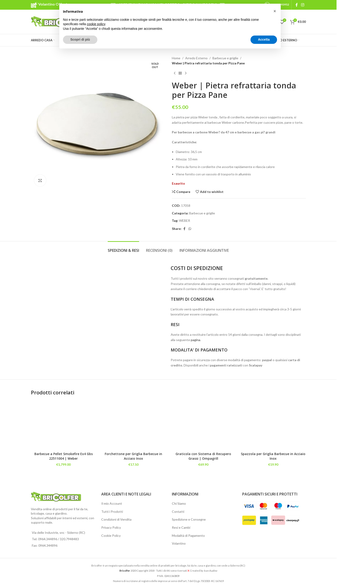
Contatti (178, 511)
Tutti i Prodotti (112, 511)
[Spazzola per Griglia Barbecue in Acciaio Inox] (273, 425)
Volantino (179, 543)
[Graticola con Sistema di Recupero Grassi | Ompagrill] (203, 425)
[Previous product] (174, 73)
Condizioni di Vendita (116, 519)
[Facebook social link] (296, 4)
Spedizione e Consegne (189, 519)
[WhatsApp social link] (190, 229)
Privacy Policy (111, 527)
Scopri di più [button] (80, 39)
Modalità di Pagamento (188, 535)
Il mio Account (111, 503)
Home (176, 58)
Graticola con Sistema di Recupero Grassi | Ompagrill (203, 456)
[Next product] (185, 73)
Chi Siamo (179, 503)
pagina (195, 340)
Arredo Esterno (196, 58)
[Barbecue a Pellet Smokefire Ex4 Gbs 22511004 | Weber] (63, 425)
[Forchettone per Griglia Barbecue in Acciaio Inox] (133, 425)
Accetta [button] (264, 39)
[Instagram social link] (302, 4)
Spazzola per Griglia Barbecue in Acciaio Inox (273, 456)
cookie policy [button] (96, 24)
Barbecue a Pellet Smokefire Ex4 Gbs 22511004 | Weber (63, 456)
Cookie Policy (111, 535)
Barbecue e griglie (225, 58)
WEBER (184, 220)
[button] (274, 11)
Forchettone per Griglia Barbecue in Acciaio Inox (133, 456)
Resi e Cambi (181, 527)
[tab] (123, 248)
